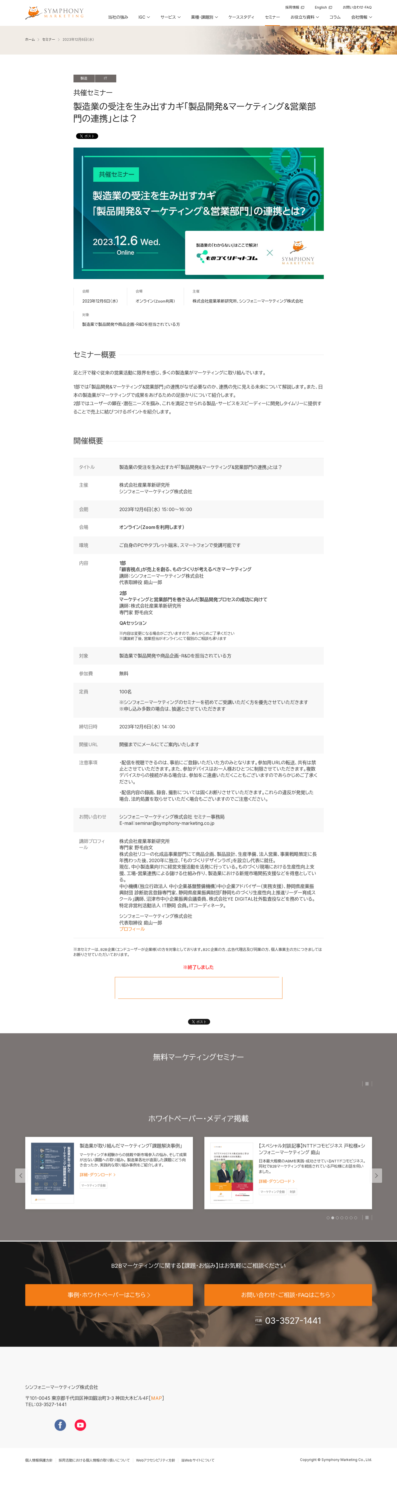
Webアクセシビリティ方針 (155, 1470)
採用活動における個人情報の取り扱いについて (94, 1470)
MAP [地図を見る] (156, 1408)
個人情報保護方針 (39, 1470)
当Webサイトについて (197, 1470)
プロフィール (132, 939)
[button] (144, 19)
